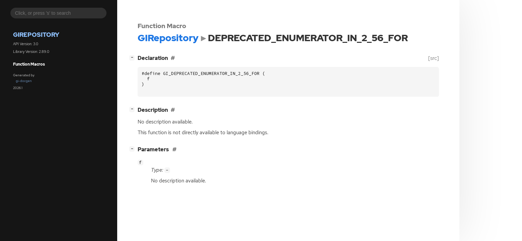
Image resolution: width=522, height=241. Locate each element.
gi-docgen (24, 81)
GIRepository (36, 34)
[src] (433, 58)
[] (133, 57)
